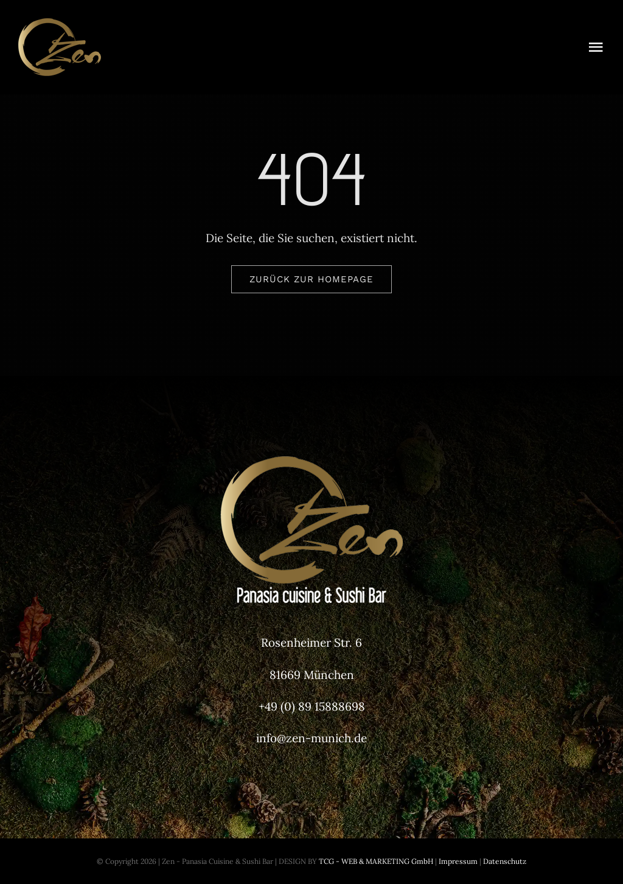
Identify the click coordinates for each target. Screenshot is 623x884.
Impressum (457, 861)
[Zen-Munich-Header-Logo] (109, 23)
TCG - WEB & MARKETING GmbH (375, 861)
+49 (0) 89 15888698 (312, 706)
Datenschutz (504, 861)
